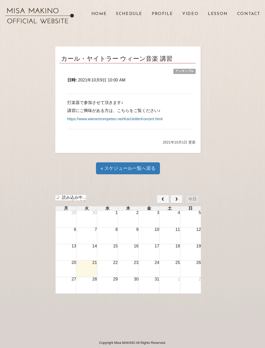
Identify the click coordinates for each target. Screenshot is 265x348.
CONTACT (248, 14)
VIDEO (190, 14)
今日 (192, 199)
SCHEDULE (129, 14)
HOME (99, 14)
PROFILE (162, 14)
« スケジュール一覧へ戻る (128, 168)
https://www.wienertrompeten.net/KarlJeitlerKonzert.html (118, 119)
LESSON (218, 14)
